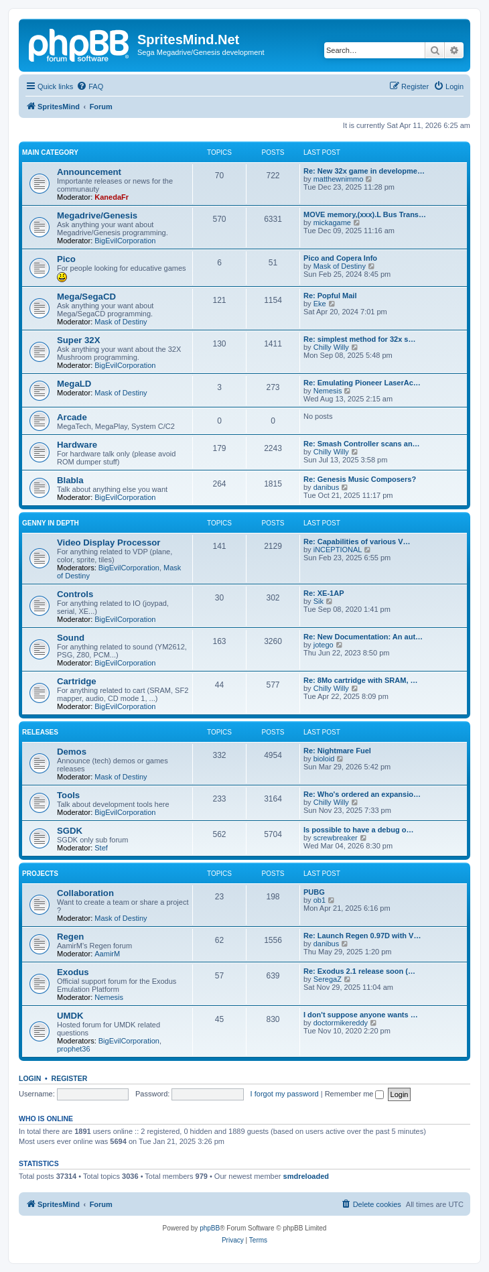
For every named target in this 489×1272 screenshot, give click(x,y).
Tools (68, 795)
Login (30, 1078)
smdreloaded (306, 1176)
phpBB (210, 1228)
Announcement (89, 172)
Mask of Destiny (339, 266)
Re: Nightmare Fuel (337, 751)
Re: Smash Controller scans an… (361, 444)
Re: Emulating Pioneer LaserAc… (362, 383)
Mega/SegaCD (86, 297)
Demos (71, 752)
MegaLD (74, 384)
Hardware (77, 445)
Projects (40, 873)
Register (70, 1078)
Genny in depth (50, 523)
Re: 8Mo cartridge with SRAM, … (360, 680)
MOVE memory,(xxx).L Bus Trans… (364, 214)
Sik (318, 601)
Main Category (50, 152)
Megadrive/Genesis (97, 215)
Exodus (73, 972)
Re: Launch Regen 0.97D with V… (362, 936)
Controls (75, 594)
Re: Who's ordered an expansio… (362, 794)
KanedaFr (111, 197)
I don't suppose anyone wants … (360, 1015)
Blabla (70, 480)
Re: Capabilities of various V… (357, 541)
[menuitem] (89, 86)
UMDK (70, 1016)
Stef (101, 848)
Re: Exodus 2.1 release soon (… (359, 971)
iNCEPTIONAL (337, 550)
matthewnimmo (338, 179)
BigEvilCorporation (124, 241)
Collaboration (85, 893)
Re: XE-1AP (323, 593)
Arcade (72, 417)
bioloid (324, 759)
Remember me (355, 1094)
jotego (323, 645)
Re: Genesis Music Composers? (359, 479)
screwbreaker (335, 838)
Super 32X (78, 340)
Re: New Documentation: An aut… (363, 637)
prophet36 (73, 1049)
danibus (326, 487)
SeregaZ (327, 979)
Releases (40, 732)
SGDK (69, 831)
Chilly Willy (331, 347)
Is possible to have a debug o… (358, 830)
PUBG (314, 892)
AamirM (107, 954)
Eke (319, 304)
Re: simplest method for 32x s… (359, 339)
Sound (70, 638)
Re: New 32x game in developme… (364, 171)
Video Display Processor (108, 542)
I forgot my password (285, 1094)
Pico (66, 259)
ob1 (319, 900)
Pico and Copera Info (340, 258)
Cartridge (76, 681)
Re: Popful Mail (329, 296)
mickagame (332, 222)
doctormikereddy (340, 1023)
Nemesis (327, 391)
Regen (70, 937)
